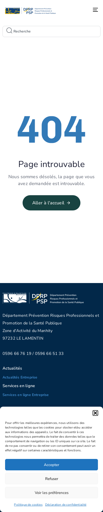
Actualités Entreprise (20, 377)
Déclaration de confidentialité (66, 505)
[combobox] (51, 31)
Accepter (51, 464)
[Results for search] (51, 39)
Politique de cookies (28, 505)
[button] (95, 413)
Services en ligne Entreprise (26, 394)
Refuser (51, 478)
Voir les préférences (51, 492)
